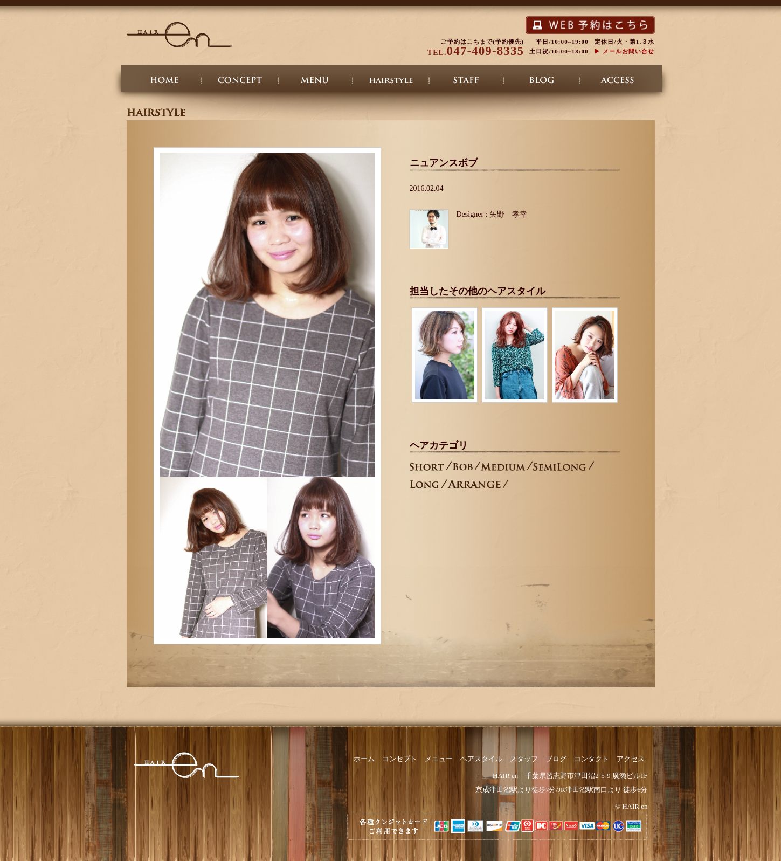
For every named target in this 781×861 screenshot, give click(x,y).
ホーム (164, 82)
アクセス (617, 82)
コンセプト (240, 82)
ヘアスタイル (390, 82)
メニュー (315, 82)
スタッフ (466, 82)
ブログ (541, 82)
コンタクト (591, 759)
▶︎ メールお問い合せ (624, 51)
